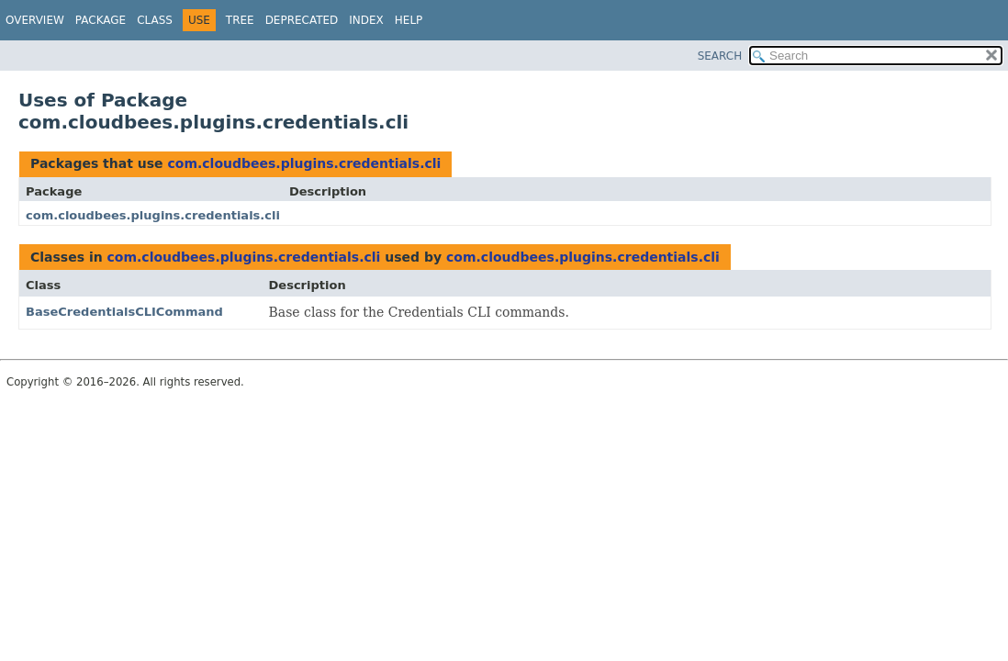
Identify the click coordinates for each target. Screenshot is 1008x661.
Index (366, 20)
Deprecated (302, 20)
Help (409, 20)
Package (100, 20)
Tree (240, 20)
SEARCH (720, 56)
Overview (35, 20)
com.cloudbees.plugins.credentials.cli (304, 163)
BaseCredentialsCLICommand (124, 312)
